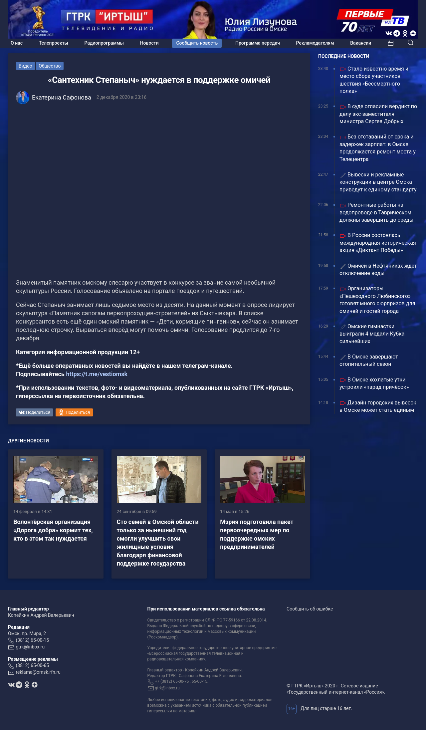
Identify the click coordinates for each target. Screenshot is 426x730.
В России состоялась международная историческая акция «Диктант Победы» (377, 242)
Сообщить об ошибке (310, 608)
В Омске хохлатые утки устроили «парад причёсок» (374, 383)
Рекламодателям (315, 43)
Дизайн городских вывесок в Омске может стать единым (377, 406)
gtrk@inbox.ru (30, 646)
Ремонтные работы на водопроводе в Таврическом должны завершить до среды (376, 212)
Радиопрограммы (104, 43)
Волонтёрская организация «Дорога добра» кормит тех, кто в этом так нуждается (53, 530)
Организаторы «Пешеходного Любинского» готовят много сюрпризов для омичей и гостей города (377, 299)
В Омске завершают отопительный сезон (368, 360)
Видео (25, 66)
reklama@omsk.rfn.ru (38, 672)
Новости (149, 43)
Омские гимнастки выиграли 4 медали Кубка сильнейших (371, 334)
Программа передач (257, 43)
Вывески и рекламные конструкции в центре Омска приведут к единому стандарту (378, 182)
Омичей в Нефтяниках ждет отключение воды (378, 269)
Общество (50, 66)
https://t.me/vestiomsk (96, 373)
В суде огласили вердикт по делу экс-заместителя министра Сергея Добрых (378, 113)
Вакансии (360, 43)
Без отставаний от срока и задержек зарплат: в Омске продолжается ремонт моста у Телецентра (377, 147)
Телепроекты (53, 43)
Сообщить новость (197, 43)
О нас (17, 43)
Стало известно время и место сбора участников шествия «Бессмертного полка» (373, 80)
